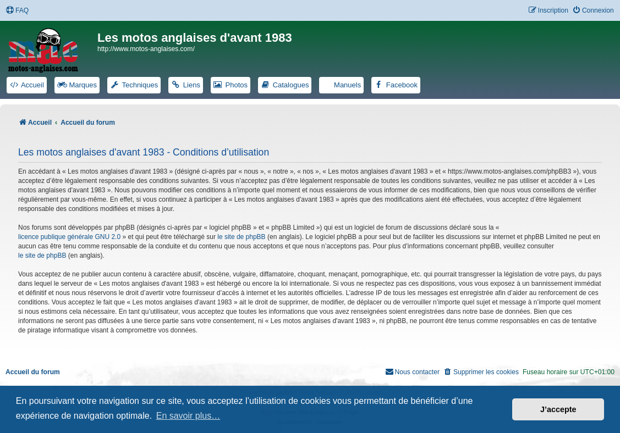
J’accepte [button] (558, 409)
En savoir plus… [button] (188, 415)
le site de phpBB (241, 237)
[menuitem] (17, 10)
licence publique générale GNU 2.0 (69, 237)
